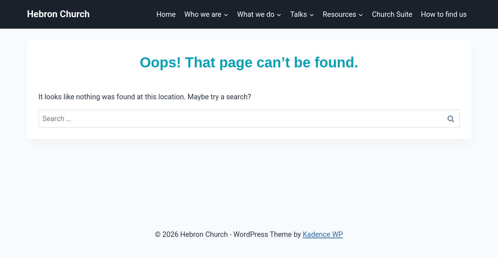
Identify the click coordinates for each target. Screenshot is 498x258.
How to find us (444, 14)
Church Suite (392, 14)
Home (166, 14)
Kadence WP (323, 234)
